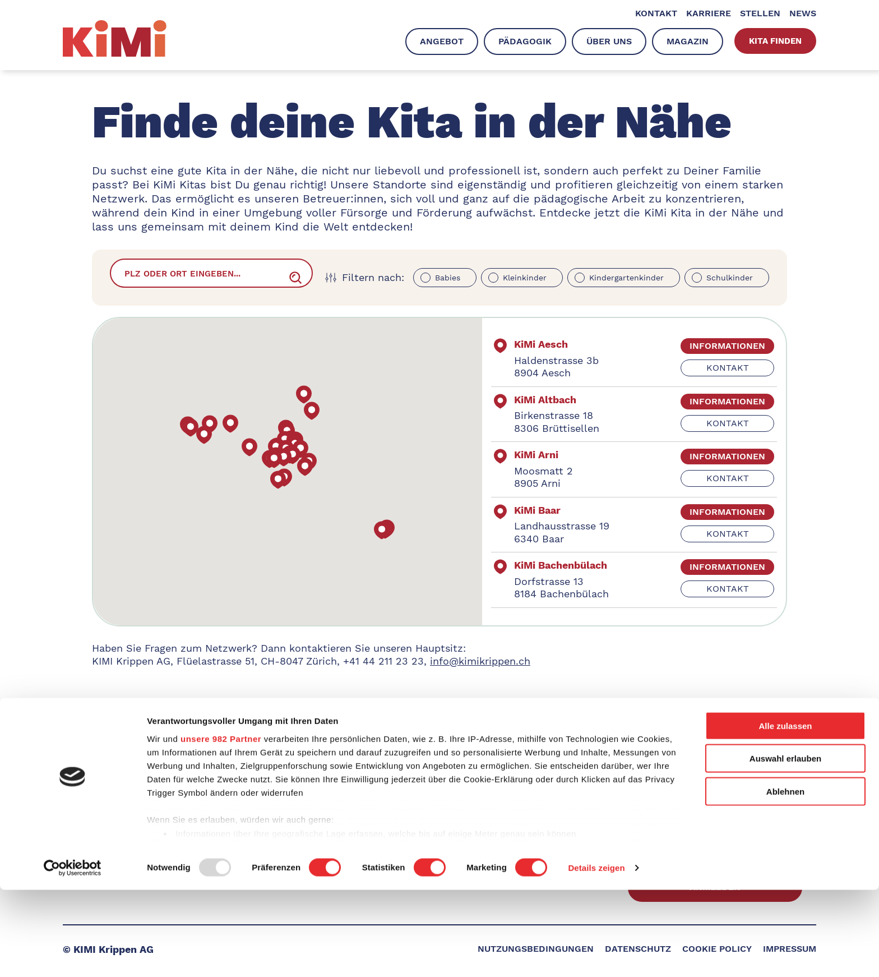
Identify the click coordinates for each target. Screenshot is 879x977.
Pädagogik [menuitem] (525, 41)
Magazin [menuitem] (688, 41)
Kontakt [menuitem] (656, 13)
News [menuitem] (802, 13)
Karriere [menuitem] (708, 13)
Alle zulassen (785, 813)
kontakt (709, 367)
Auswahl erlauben (785, 845)
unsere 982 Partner (221, 826)
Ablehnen (785, 878)
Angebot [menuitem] (442, 41)
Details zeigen (596, 955)
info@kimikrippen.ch (480, 661)
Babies (447, 277)
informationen (709, 345)
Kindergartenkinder (626, 277)
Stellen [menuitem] (760, 13)
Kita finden (775, 41)
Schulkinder (729, 277)
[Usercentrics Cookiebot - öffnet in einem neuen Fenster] (73, 955)
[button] (326, 467)
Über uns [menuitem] (609, 41)
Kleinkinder (525, 277)
